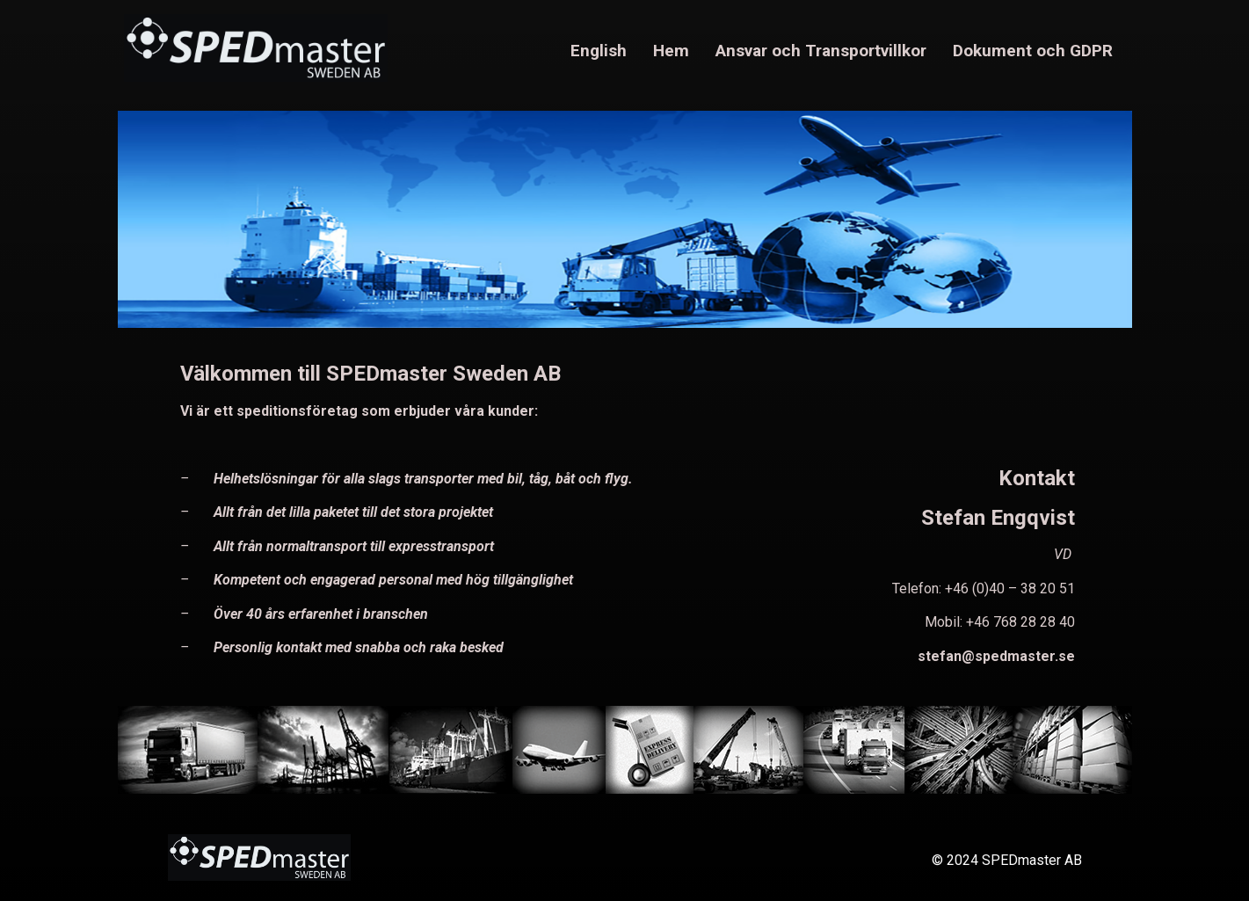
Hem (671, 50)
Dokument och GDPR (1033, 50)
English (598, 50)
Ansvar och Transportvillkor (820, 50)
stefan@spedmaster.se (996, 656)
